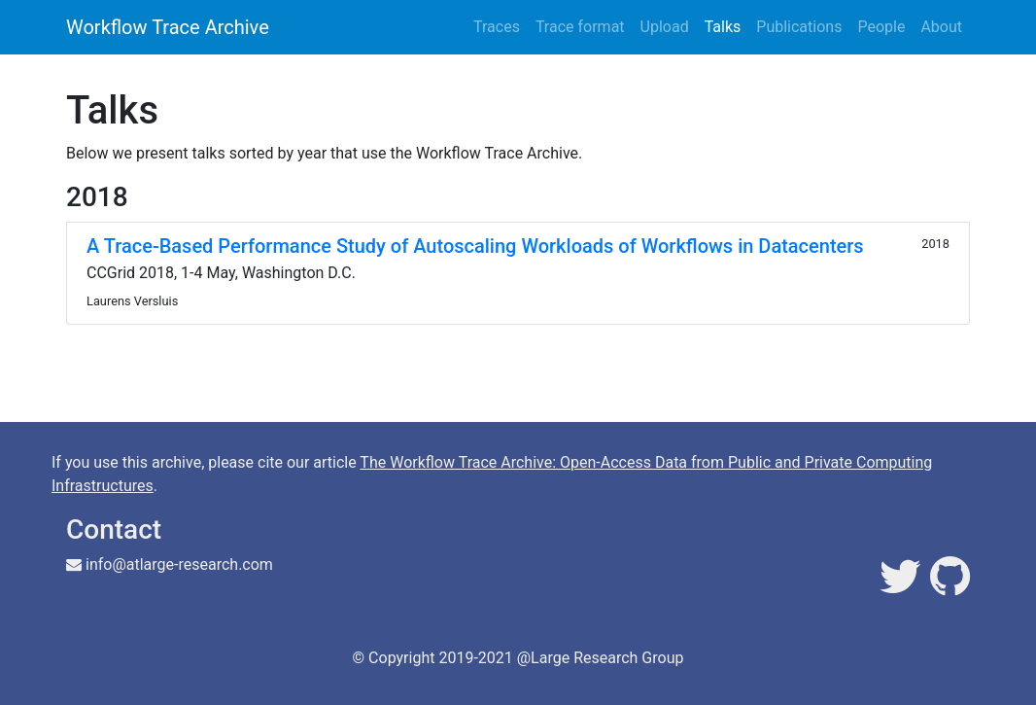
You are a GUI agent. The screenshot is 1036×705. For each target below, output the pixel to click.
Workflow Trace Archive (167, 27)
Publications (799, 27)
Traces (496, 27)
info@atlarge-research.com (179, 564)
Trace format (580, 27)
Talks (723, 27)
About (941, 27)
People (881, 27)
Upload (664, 27)
